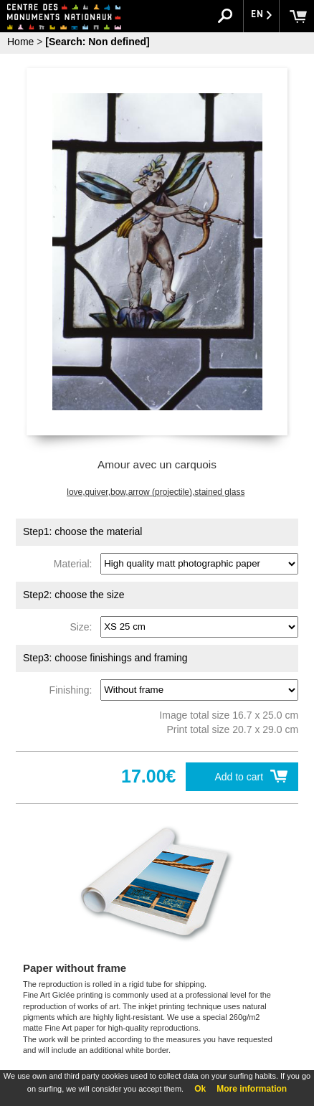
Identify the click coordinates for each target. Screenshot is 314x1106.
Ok (200, 1089)
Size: (83, 626)
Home (20, 41)
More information (252, 1089)
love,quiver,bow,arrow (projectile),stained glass (155, 492)
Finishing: (73, 689)
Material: (75, 563)
